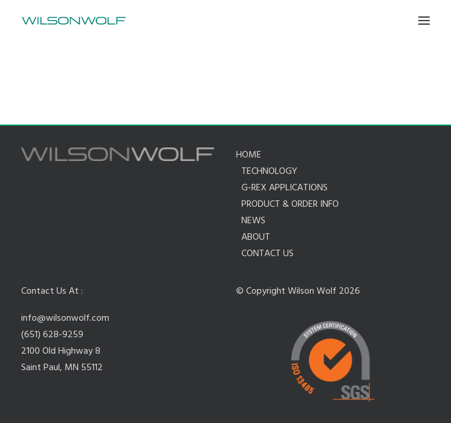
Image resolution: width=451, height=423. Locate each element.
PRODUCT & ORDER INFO (290, 204)
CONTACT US (267, 253)
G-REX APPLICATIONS (284, 188)
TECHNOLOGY (269, 171)
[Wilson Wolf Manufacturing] (73, 20)
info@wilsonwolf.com (65, 318)
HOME (248, 155)
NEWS (253, 221)
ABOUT (255, 237)
